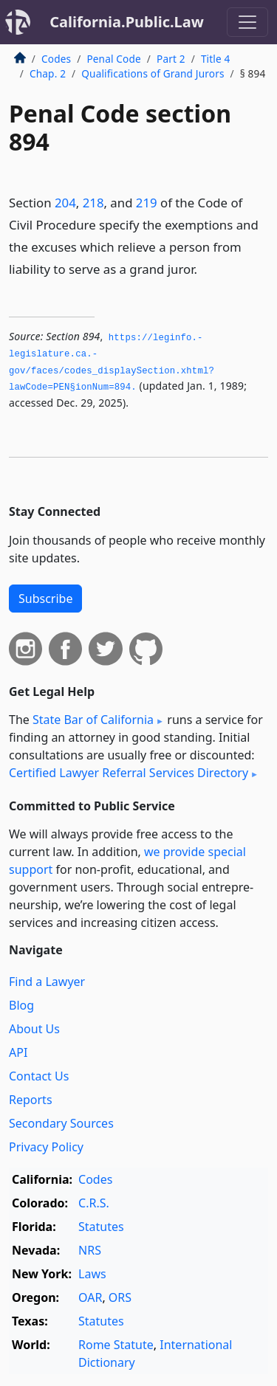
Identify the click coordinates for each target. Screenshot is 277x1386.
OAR (90, 1297)
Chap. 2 (48, 73)
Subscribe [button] (45, 598)
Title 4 (215, 59)
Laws (92, 1274)
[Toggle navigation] (247, 22)
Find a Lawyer (47, 981)
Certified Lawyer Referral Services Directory (128, 773)
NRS (89, 1250)
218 (93, 202)
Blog (21, 1005)
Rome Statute (116, 1345)
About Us (34, 1029)
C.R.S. (93, 1203)
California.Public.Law (126, 22)
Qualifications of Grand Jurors (152, 73)
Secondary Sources (61, 1123)
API (18, 1052)
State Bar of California (93, 719)
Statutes (101, 1226)
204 (65, 202)
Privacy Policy (46, 1147)
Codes (56, 59)
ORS (120, 1297)
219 (146, 202)
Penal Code (113, 59)
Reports (30, 1100)
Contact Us (39, 1076)
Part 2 (171, 59)
